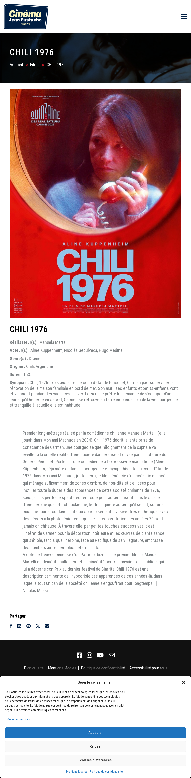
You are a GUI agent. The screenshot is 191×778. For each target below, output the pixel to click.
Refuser (96, 746)
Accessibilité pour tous (148, 667)
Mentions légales (76, 771)
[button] (183, 682)
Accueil (16, 64)
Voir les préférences (96, 760)
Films (35, 64)
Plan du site (34, 667)
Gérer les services (18, 719)
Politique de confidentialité (106, 771)
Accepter (95, 733)
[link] (79, 655)
